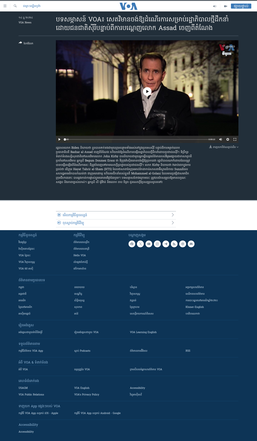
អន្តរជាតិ (22, 294)
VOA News (25, 23)
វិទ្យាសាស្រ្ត (135, 294)
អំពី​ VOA (23, 369)
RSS (188, 351)
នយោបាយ (79, 287)
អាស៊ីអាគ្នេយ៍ (25, 314)
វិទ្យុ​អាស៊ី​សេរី (136, 395)
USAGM (23, 388)
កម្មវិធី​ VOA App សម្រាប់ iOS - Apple (38, 413)
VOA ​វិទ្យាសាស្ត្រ (27, 262)
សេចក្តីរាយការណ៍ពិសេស (142, 314)
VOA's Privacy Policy (86, 395)
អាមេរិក (22, 301)
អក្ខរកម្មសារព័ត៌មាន (195, 287)
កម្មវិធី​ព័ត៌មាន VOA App (31, 351)
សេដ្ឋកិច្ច (78, 294)
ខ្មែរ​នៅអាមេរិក (25, 307)
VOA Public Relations (31, 395)
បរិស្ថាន (133, 287)
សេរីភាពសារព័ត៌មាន (195, 294)
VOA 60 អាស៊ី (26, 269)
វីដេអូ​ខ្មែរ (22, 242)
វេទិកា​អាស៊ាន (80, 269)
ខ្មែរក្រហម (134, 307)
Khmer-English (195, 307)
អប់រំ (76, 314)
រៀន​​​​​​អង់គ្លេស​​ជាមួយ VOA (86, 332)
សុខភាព (78, 307)
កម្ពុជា (21, 287)
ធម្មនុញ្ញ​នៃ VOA (82, 369)
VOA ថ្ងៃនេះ (25, 255)
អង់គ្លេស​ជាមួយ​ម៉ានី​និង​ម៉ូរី (30, 332)
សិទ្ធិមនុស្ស (79, 301)
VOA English (81, 388)
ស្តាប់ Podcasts (82, 351)
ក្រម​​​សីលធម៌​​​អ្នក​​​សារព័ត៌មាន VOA (146, 369)
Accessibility (137, 388)
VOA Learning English (143, 332)
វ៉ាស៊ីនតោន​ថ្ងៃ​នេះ (27, 249)
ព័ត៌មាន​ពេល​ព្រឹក (81, 242)
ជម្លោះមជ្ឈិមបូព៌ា (32, 6)
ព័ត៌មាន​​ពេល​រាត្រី (81, 249)
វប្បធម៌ (133, 301)
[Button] (26, 44)
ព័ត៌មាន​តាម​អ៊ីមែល (138, 351)
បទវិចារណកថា (193, 314)
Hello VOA (80, 255)
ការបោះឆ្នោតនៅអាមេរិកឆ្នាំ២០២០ (202, 301)
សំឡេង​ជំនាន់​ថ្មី (81, 262)
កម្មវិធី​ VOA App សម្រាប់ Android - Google (97, 413)
